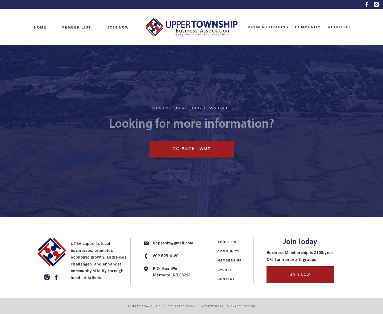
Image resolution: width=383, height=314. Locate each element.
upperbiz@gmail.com (173, 243)
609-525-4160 (165, 256)
